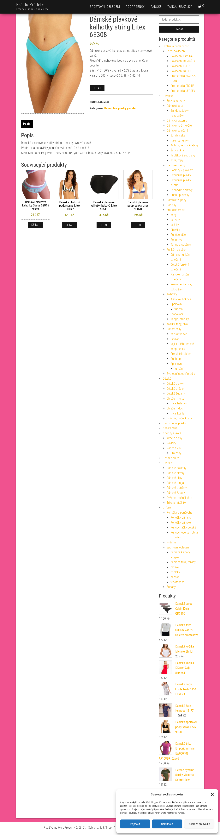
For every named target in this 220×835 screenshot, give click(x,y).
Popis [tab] (26, 124)
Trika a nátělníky (177, 502)
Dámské (168, 96)
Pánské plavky (175, 473)
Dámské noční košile (179, 125)
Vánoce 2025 (175, 448)
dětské (174, 567)
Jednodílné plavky (181, 190)
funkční (178, 309)
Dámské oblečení (177, 130)
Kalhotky (172, 294)
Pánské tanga (175, 483)
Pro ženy (175, 453)
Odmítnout (167, 824)
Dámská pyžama (177, 120)
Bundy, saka (177, 135)
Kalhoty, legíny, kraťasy (184, 145)
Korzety (175, 220)
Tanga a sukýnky (180, 244)
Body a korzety (176, 101)
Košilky (174, 225)
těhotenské (177, 582)
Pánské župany (176, 493)
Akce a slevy (174, 438)
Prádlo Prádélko (31, 4)
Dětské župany (176, 393)
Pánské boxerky (176, 468)
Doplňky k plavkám (181, 170)
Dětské (167, 378)
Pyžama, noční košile (179, 418)
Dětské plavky (175, 383)
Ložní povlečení (176, 51)
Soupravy (176, 240)
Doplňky (171, 205)
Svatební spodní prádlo (181, 374)
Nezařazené (170, 428)
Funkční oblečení (177, 249)
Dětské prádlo (175, 388)
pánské (175, 577)
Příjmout (135, 824)
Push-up (175, 359)
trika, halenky (178, 403)
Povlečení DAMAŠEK (182, 61)
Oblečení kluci (175, 408)
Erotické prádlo (176, 210)
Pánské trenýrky (177, 488)
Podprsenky (135, 7)
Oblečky (175, 230)
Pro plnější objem (180, 354)
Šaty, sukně (177, 150)
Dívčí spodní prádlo (174, 423)
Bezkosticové (178, 334)
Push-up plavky (179, 195)
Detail (97, 88)
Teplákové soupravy (182, 155)
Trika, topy (176, 160)
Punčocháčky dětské (183, 527)
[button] (212, 794)
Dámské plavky (176, 165)
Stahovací (176, 314)
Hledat (179, 29)
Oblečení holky (175, 398)
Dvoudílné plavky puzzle (120, 108)
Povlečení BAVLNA (181, 56)
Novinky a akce (172, 433)
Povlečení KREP (180, 66)
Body (173, 215)
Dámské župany (176, 200)
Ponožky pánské (180, 522)
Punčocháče (178, 235)
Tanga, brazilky (179, 7)
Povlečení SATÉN (180, 71)
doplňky (175, 572)
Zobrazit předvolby (199, 824)
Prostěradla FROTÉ (182, 86)
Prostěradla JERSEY (182, 91)
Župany (171, 587)
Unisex (167, 507)
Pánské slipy (174, 478)
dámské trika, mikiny (183, 562)
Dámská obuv (175, 106)
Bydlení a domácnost (176, 46)
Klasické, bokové (180, 299)
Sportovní (176, 304)
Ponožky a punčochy (179, 512)
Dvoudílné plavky (180, 175)
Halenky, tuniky (179, 140)
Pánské (156, 7)
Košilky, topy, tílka (177, 324)
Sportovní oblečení (105, 7)
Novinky (171, 443)
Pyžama (171, 542)
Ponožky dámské (181, 517)
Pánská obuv (171, 458)
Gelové (174, 339)
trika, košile (177, 413)
